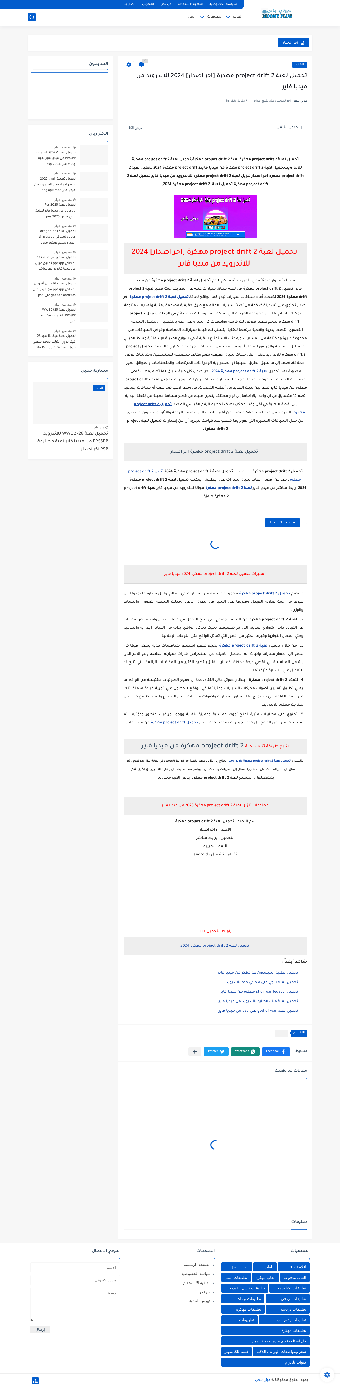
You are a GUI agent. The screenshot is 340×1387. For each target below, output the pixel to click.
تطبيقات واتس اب (291, 1320)
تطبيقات (214, 17)
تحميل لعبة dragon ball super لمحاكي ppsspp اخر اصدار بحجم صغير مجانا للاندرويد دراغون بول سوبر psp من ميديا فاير (56, 238)
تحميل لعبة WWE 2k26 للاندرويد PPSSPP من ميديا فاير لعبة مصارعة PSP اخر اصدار (72, 442)
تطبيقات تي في (293, 1298)
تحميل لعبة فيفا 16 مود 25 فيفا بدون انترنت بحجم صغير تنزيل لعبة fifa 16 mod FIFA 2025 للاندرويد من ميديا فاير (54, 342)
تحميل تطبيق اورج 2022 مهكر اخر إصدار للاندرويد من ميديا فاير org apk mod (55, 185)
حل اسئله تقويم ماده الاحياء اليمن (279, 1341)
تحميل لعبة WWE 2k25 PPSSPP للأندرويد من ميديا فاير (57, 316)
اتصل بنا (129, 4)
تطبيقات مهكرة (248, 1309)
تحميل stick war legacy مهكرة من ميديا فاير (259, 992)
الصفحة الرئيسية (197, 1264)
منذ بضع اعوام (63, 147)
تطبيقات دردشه (293, 1309)
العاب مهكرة (265, 1277)
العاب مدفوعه (295, 1277)
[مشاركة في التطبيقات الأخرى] (194, 1051)
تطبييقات (246, 1320)
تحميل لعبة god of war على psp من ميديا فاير (258, 1011)
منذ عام (99, 427)
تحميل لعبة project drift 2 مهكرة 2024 (214, 946)
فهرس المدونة (199, 1300)
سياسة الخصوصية (223, 4)
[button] (276, 1051)
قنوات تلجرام (295, 1362)
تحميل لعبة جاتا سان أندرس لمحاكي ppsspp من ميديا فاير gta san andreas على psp (54, 289)
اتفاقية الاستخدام (190, 4)
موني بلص (263, 1380)
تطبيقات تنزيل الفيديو (247, 1288)
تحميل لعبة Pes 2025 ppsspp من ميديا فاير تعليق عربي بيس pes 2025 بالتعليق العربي (55, 211)
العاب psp (240, 1267)
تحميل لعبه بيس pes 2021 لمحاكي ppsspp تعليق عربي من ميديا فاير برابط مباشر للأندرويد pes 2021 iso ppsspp (55, 264)
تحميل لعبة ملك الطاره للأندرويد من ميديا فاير (258, 1002)
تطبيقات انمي (236, 1277)
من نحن (166, 4)
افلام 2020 (297, 1267)
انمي (191, 17)
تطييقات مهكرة (293, 1330)
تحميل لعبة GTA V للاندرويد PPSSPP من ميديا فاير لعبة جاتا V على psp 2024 (56, 158)
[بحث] (32, 17)
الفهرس (148, 4)
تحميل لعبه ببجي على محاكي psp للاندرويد (262, 983)
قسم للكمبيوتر (236, 1351)
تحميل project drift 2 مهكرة (265, 594)
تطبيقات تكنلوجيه (292, 1288)
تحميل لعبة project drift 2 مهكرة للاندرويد (260, 761)
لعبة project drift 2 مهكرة (229, 488)
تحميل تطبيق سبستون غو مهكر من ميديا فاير (258, 973)
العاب (238, 17)
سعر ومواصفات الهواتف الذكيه (281, 1351)
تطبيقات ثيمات (249, 1298)
